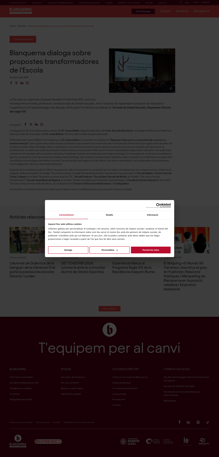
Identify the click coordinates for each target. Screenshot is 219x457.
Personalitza (110, 250)
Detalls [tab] (109, 214)
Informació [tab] (152, 214)
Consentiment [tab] (66, 214)
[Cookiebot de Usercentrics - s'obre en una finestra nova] (158, 205)
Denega (68, 250)
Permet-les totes (150, 250)
